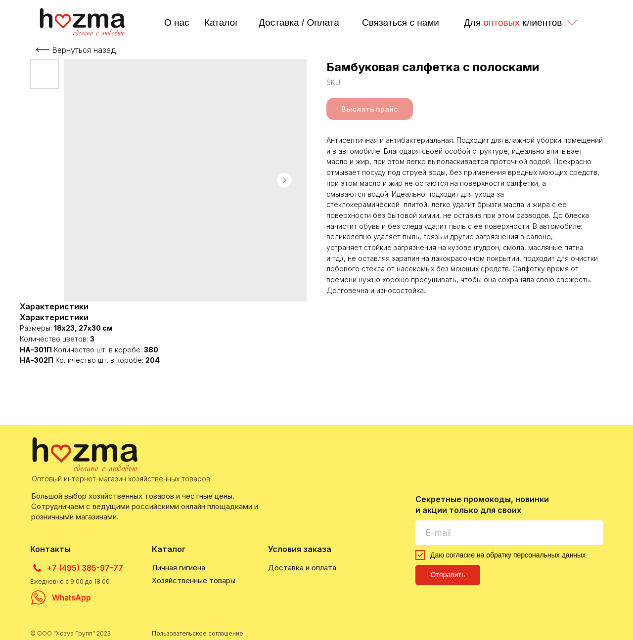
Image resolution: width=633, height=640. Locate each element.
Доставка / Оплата (299, 22)
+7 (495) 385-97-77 (84, 568)
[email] (509, 532)
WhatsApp (71, 597)
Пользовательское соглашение (197, 633)
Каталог (221, 22)
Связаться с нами (400, 22)
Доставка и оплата (302, 567)
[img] (83, 22)
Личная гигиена (178, 567)
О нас (176, 22)
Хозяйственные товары (193, 580)
